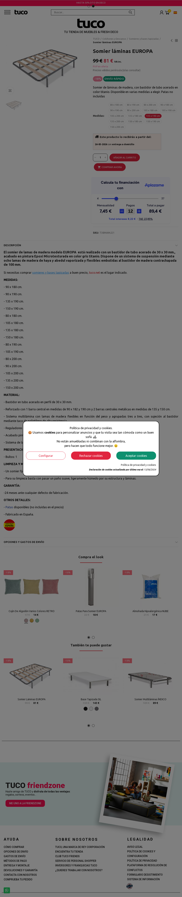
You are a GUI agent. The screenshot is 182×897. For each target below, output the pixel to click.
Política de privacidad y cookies (138, 464)
